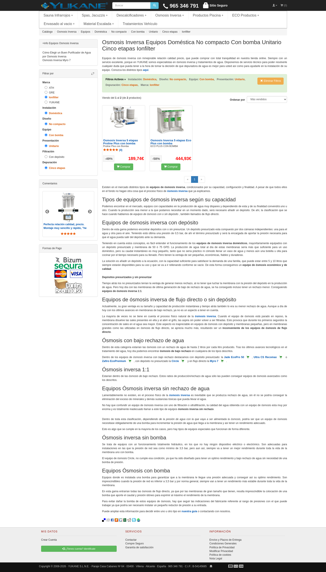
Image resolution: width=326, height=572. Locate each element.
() (112, 150)
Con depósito (54, 156)
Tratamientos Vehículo (140, 24)
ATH (49, 87)
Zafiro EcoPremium (114, 361)
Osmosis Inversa (169, 15)
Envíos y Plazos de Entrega (225, 539)
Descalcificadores (131, 15)
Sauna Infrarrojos (58, 15)
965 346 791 (181, 6)
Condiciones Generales (223, 543)
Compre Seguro (134, 543)
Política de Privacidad (221, 547)
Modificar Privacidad (221, 551)
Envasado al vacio (59, 24)
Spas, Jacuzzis (95, 15)
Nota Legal (215, 558)
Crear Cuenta (49, 539)
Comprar (123, 166)
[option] (68, 214)
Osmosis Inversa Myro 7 (56, 60)
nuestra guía (189, 511)
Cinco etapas (55, 168)
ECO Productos (245, 15)
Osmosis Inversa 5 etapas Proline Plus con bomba (120, 142)
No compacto (55, 124)
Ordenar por (237, 99)
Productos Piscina (208, 15)
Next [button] (90, 212)
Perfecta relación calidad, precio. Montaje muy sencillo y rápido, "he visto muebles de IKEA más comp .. (65, 228)
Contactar (131, 539)
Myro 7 (214, 361)
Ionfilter (52, 97)
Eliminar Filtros (270, 80)
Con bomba (54, 135)
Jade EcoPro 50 (234, 357)
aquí (145, 70)
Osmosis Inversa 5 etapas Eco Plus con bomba (171, 142)
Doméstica (53, 113)
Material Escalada (99, 24)
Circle (175, 361)
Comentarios (49, 183)
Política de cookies (220, 554)
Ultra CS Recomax (265, 357)
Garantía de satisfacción (139, 547)
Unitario (52, 146)
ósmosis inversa (177, 191)
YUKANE (52, 102)
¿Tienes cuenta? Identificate (78, 548)
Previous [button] (47, 212)
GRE (50, 92)
